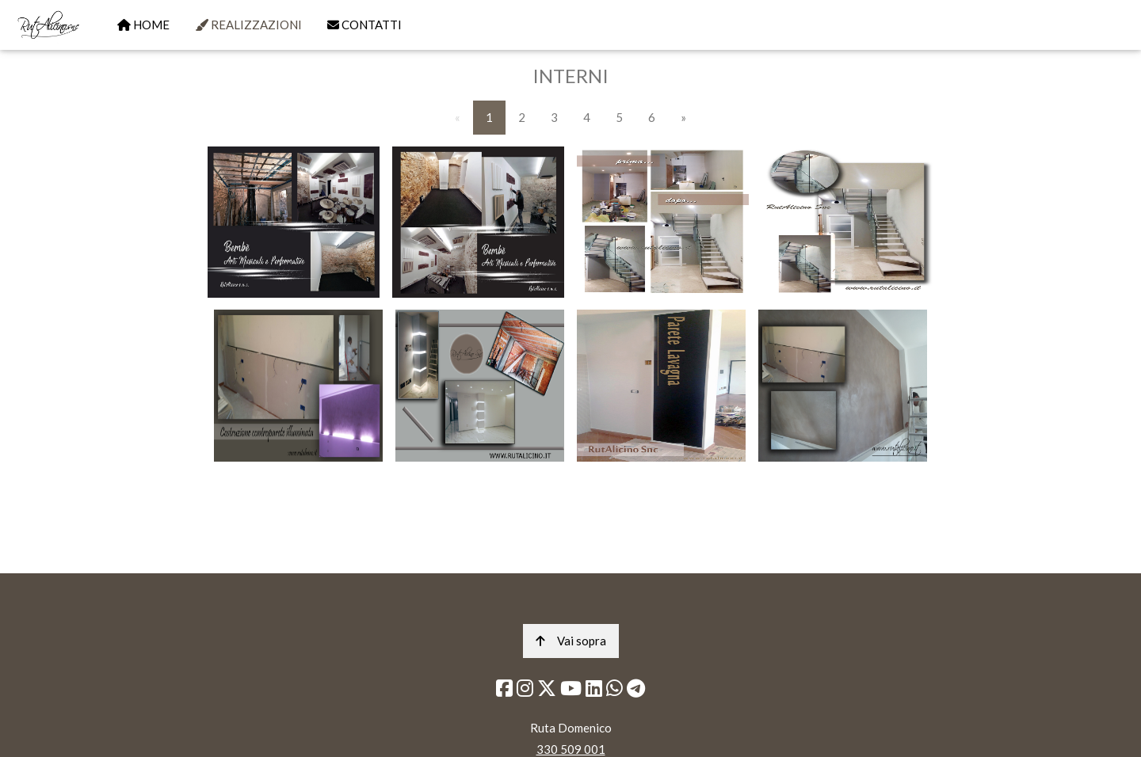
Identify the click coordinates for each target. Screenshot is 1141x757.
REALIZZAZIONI (248, 24)
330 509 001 (570, 749)
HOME (143, 24)
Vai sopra (571, 640)
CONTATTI (364, 24)
